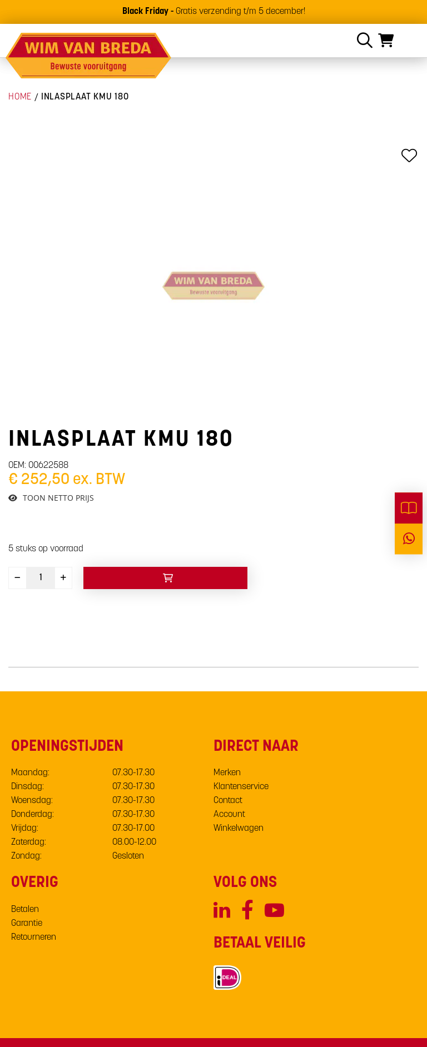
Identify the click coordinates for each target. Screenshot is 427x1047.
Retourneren (33, 937)
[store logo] (89, 55)
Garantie (26, 923)
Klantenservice (241, 786)
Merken (227, 773)
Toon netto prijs (58, 497)
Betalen (25, 909)
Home (20, 97)
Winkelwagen (239, 828)
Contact (228, 800)
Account (229, 814)
